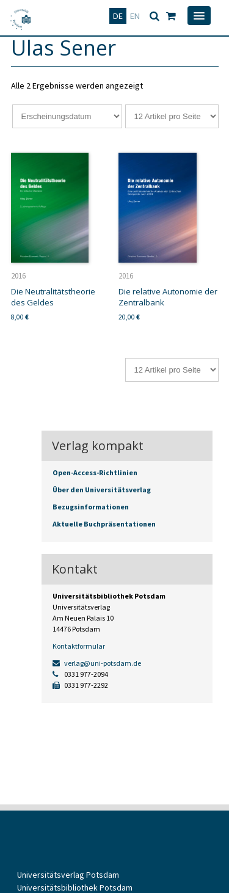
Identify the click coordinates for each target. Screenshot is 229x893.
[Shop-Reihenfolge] (67, 116)
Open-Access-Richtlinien (95, 472)
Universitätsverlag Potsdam (68, 874)
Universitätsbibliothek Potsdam (75, 887)
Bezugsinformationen (91, 506)
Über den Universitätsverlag (102, 489)
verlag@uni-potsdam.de (97, 663)
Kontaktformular (79, 646)
